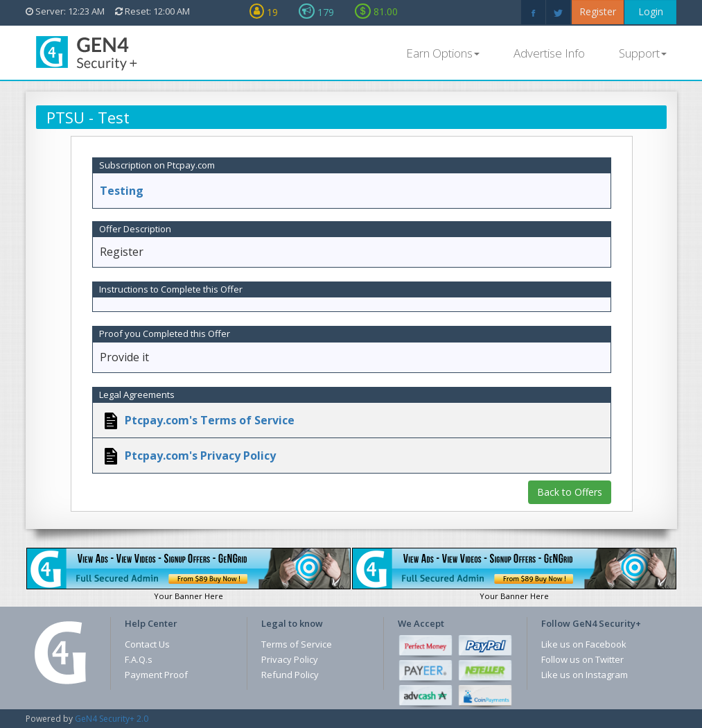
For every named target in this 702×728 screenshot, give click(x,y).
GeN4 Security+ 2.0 (111, 719)
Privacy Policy (289, 659)
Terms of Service (296, 644)
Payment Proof (156, 674)
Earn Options (443, 53)
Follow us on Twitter (582, 659)
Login (650, 11)
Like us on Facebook (583, 644)
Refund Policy (290, 674)
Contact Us (147, 644)
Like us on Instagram (584, 674)
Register (597, 11)
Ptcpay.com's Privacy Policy (199, 455)
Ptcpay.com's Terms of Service (208, 420)
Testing (121, 190)
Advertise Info (549, 53)
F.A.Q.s (138, 659)
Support (643, 53)
